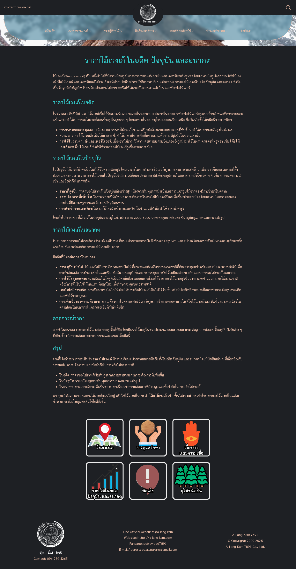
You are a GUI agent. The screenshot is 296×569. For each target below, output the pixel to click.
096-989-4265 (57, 558)
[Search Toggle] (289, 7)
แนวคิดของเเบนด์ (78, 31)
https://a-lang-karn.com (155, 537)
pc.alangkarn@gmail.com (159, 549)
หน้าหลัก (50, 31)
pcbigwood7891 (155, 543)
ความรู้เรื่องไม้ (111, 31)
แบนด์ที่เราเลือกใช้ (180, 31)
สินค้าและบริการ (144, 31)
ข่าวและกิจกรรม (215, 31)
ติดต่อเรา (245, 31)
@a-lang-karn (164, 532)
